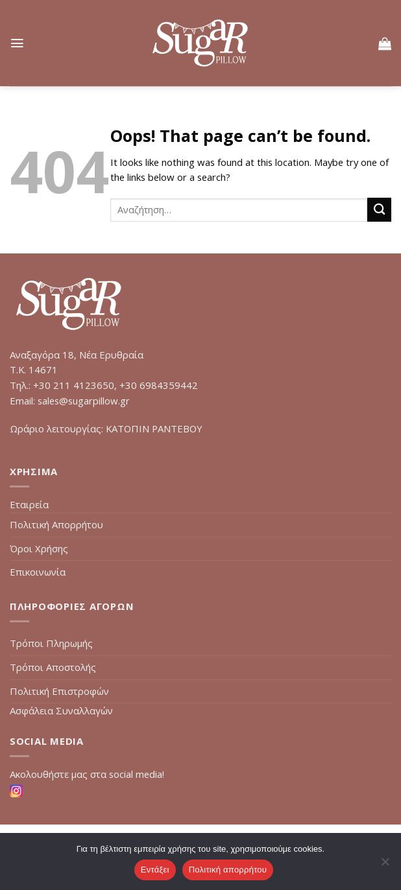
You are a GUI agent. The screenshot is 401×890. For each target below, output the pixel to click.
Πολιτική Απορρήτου (56, 524)
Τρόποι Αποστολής (53, 667)
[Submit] (379, 210)
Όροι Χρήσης (39, 548)
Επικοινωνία (38, 571)
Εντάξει (155, 869)
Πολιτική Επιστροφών (59, 691)
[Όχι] (384, 865)
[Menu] (17, 43)
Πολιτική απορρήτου (228, 869)
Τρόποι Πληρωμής (51, 643)
